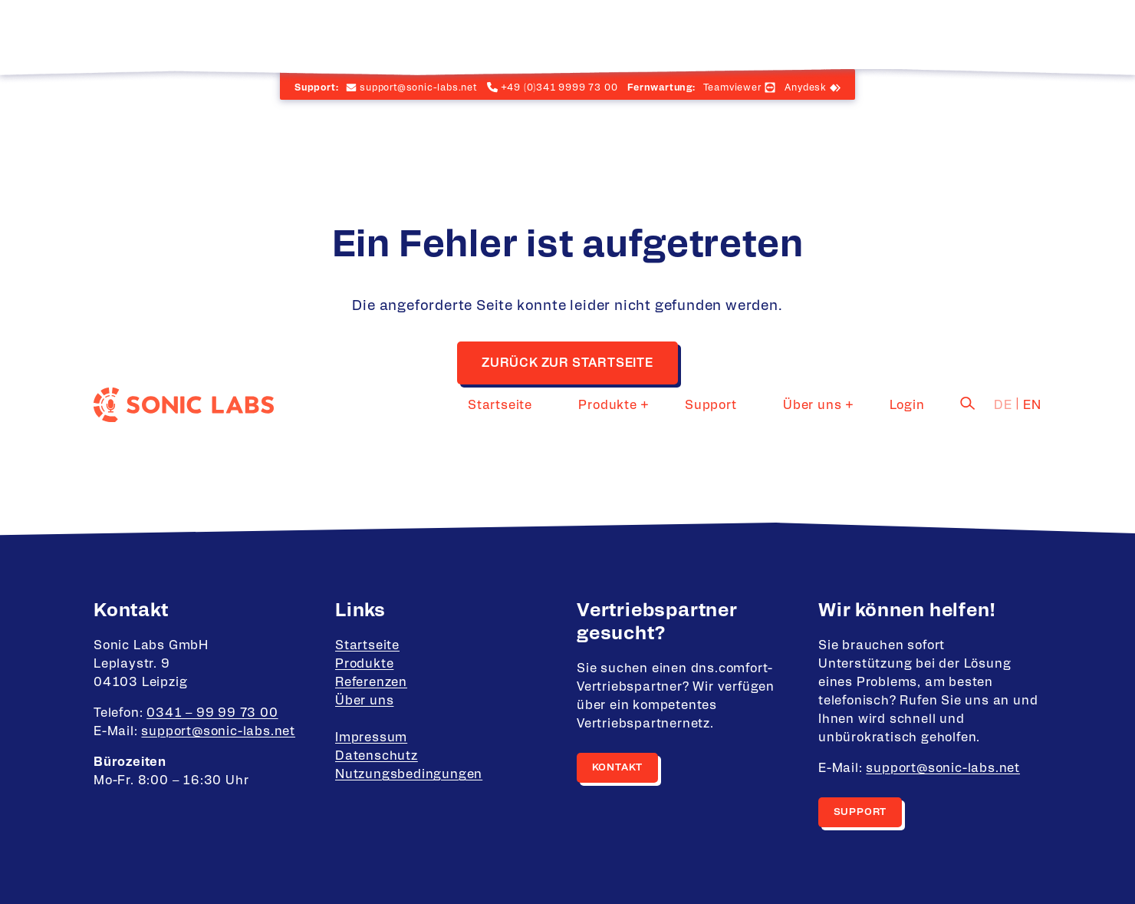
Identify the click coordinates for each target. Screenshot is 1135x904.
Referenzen (371, 682)
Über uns (833, 34)
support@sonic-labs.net (218, 731)
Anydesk (806, 87)
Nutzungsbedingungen (408, 774)
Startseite (576, 34)
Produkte (662, 34)
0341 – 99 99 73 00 (212, 713)
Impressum (371, 737)
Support (755, 34)
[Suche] (967, 33)
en (1032, 34)
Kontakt (617, 768)
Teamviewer (732, 87)
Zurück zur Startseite (567, 363)
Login (918, 34)
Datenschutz (376, 756)
